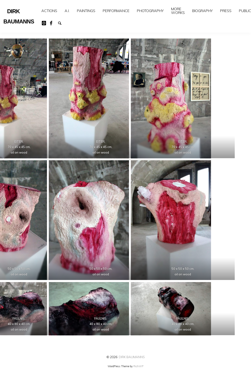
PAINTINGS (86, 10)
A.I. (67, 10)
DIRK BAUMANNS (132, 357)
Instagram (45, 22)
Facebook (53, 22)
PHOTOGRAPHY (150, 10)
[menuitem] (49, 11)
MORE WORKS (178, 10)
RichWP (138, 366)
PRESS (225, 10)
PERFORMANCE (116, 10)
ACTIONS (49, 10)
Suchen (62, 22)
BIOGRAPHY (202, 10)
